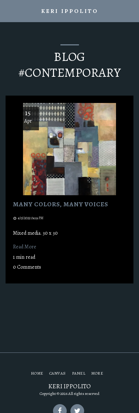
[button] (8, 10)
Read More (24, 246)
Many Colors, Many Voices (60, 204)
